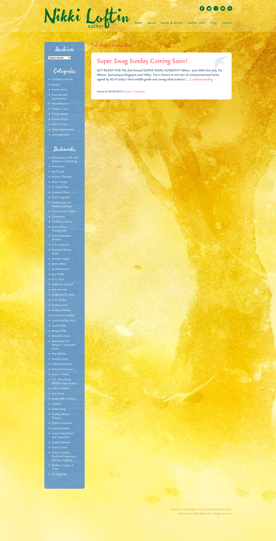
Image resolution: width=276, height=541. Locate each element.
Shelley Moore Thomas (60, 416)
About (152, 23)
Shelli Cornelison (62, 423)
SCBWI (56, 404)
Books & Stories (172, 23)
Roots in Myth (60, 374)
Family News (59, 90)
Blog (213, 23)
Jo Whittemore (60, 269)
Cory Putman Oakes (64, 211)
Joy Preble (58, 274)
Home (138, 23)
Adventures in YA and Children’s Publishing (65, 159)
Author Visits (196, 23)
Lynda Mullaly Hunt (64, 321)
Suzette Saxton (61, 428)
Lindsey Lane (59, 305)
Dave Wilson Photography (59, 229)
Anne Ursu (58, 166)
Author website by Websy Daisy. (215, 509)
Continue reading (203, 79)
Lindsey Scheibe (61, 310)
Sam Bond (58, 394)
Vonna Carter (60, 447)
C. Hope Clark (60, 187)
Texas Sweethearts (63, 130)
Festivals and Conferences (59, 97)
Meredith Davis (61, 336)
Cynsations (58, 217)
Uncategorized (60, 135)
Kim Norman (59, 290)
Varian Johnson (61, 442)
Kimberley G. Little (63, 295)
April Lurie (58, 172)
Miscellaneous (60, 104)
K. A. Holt (58, 279)
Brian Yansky (59, 182)
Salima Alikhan (61, 388)
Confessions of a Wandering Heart (62, 204)
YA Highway (59, 474)
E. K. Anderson (60, 245)
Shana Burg (58, 409)
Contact (227, 23)
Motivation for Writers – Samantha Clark (63, 345)
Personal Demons (62, 369)
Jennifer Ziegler (61, 259)
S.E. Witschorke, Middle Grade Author (64, 381)
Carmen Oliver (60, 192)
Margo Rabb (59, 331)
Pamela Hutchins (62, 364)
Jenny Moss (59, 264)
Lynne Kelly (59, 326)
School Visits (59, 124)
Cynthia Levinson (62, 222)
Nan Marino (59, 354)
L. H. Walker (59, 300)
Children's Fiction (62, 79)
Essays (56, 85)
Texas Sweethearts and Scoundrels (63, 435)
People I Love (60, 109)
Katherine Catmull (62, 284)
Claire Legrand (60, 197)
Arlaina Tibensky (62, 177)
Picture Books (60, 114)
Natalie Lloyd (60, 359)
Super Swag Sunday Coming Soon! (142, 61)
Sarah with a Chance (64, 399)
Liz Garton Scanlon (63, 315)
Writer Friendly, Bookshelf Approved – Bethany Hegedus (65, 456)
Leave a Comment (135, 91)
